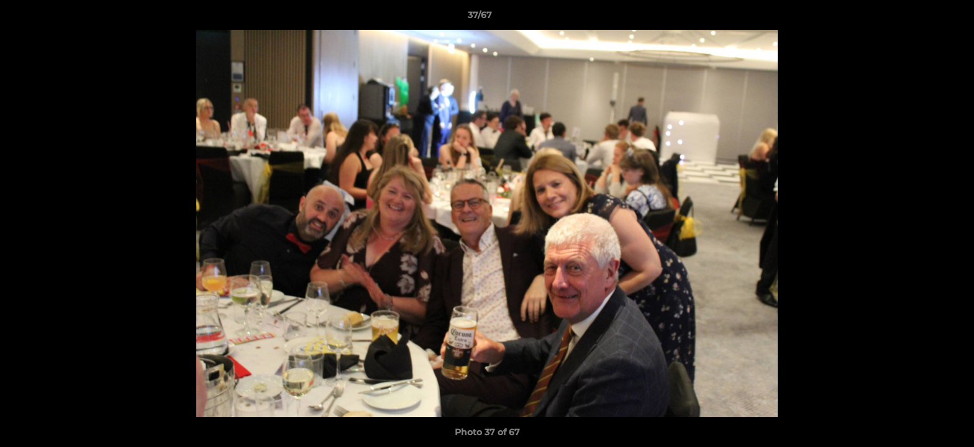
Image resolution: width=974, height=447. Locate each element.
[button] (921, 18)
